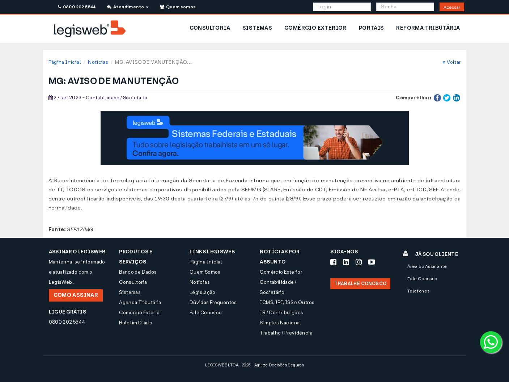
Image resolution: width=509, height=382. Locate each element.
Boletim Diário (135, 323)
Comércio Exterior (140, 313)
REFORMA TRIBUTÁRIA (428, 28)
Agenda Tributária (140, 302)
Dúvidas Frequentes (213, 302)
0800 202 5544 (77, 7)
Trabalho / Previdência (286, 333)
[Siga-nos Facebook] (333, 262)
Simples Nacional (280, 323)
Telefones (418, 291)
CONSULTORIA (210, 28)
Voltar (451, 62)
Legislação (203, 292)
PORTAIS (371, 28)
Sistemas (130, 292)
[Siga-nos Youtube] (371, 262)
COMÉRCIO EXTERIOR (315, 28)
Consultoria (133, 282)
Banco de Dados (138, 272)
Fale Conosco (206, 313)
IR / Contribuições (281, 313)
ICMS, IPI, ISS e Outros (287, 302)
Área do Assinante (427, 266)
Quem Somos (205, 272)
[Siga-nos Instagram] (359, 262)
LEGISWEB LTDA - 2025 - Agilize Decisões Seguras (254, 365)
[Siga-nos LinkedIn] (346, 262)
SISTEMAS (257, 28)
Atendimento (128, 7)
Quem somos (178, 7)
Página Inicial (64, 62)
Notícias (98, 62)
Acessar (452, 7)
